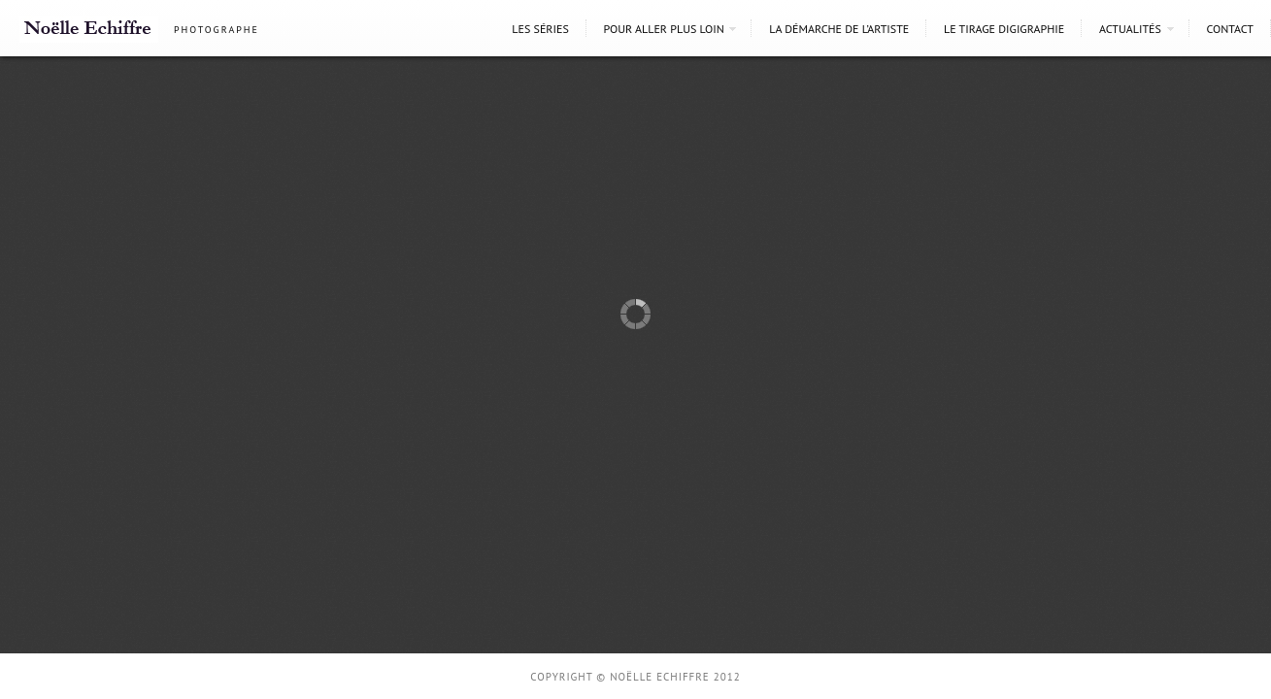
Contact (1230, 28)
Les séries (540, 28)
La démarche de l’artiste (839, 28)
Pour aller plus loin (664, 28)
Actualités (1130, 28)
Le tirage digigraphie (1004, 28)
